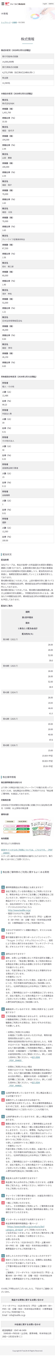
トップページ (6, 22)
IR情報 (14, 22)
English (45, 4)
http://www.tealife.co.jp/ (19, 910)
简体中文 (51, 4)
